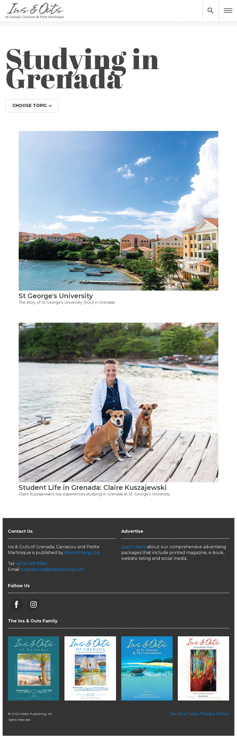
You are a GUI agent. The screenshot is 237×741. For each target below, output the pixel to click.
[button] (228, 10)
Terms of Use (183, 713)
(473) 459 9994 (31, 563)
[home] (34, 11)
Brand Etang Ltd (81, 552)
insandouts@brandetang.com (52, 569)
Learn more (133, 546)
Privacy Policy (214, 713)
